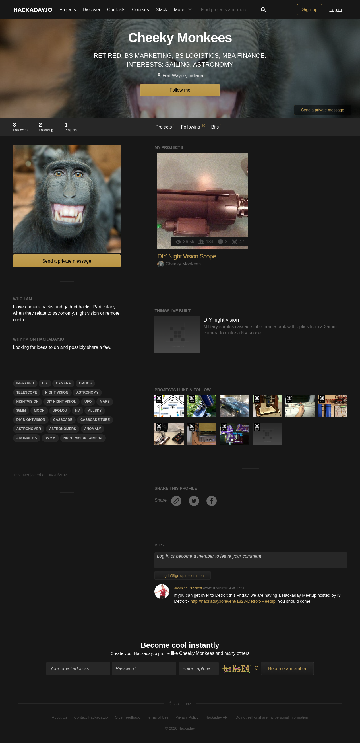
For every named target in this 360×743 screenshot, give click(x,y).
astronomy (87, 392)
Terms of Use (158, 718)
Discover (91, 9)
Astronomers (62, 429)
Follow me (180, 90)
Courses (140, 9)
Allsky (95, 411)
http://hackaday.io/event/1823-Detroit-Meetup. (234, 601)
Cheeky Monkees (179, 264)
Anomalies (26, 438)
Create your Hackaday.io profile (140, 654)
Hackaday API (217, 718)
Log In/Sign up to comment (182, 575)
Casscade (62, 420)
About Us (59, 718)
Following (193, 126)
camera (63, 383)
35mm (21, 411)
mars (105, 402)
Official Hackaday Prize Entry (159, 399)
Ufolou (60, 411)
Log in (335, 9)
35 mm (50, 438)
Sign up (309, 9)
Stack (161, 9)
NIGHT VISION (56, 392)
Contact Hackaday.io (91, 718)
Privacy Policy (186, 718)
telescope (26, 392)
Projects (67, 9)
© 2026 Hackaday (180, 729)
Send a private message (322, 110)
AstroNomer (28, 429)
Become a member (287, 669)
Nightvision (27, 402)
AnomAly (92, 429)
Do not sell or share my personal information (271, 718)
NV (77, 411)
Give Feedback (127, 718)
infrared (25, 383)
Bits (216, 126)
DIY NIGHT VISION (61, 402)
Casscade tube (95, 420)
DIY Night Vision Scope (186, 256)
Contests (116, 9)
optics (85, 383)
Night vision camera (82, 438)
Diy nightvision (30, 420)
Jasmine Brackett (188, 588)
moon (39, 411)
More (184, 9)
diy (45, 383)
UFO (88, 402)
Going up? (179, 704)
